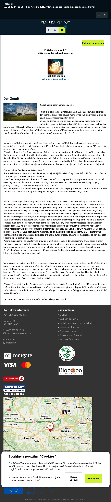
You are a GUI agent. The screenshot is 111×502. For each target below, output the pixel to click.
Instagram (11, 342)
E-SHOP (63, 314)
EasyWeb (47, 499)
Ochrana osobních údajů (71, 335)
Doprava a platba (68, 331)
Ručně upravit (73, 478)
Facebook (8, 3)
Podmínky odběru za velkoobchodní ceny (79, 323)
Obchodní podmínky (69, 318)
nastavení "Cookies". (30, 480)
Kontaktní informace (16, 309)
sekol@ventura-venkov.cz (19, 333)
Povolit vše (93, 478)
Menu (102, 14)
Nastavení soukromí (69, 339)
